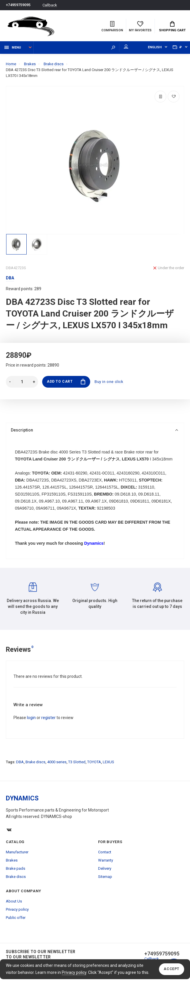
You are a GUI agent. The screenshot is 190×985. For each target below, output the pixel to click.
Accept (171, 969)
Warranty (105, 860)
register (48, 717)
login (31, 717)
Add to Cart (66, 381)
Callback (49, 5)
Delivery (104, 868)
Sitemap (105, 876)
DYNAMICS (22, 798)
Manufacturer (17, 852)
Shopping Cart (172, 26)
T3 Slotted (76, 762)
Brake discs (35, 762)
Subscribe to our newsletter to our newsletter (41, 954)
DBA (20, 762)
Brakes (12, 860)
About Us (14, 901)
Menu (12, 47)
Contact (104, 852)
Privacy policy (74, 972)
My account (126, 47)
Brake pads (15, 868)
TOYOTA (94, 762)
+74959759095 (18, 5)
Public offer (15, 917)
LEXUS (108, 762)
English (155, 47)
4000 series (56, 762)
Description (94, 430)
